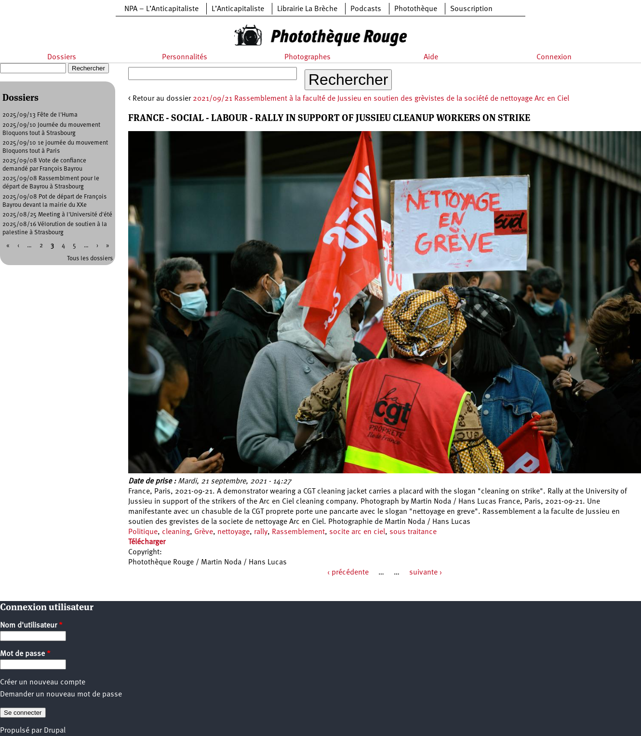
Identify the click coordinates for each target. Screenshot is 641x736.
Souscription (471, 9)
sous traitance (413, 532)
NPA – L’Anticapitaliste (161, 9)
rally (260, 532)
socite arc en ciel (357, 532)
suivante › (425, 572)
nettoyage (233, 532)
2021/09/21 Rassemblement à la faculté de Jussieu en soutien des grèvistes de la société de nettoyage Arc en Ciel (381, 99)
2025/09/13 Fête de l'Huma (40, 115)
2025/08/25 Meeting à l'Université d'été (57, 215)
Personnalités (184, 57)
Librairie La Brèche (307, 9)
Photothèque (415, 9)
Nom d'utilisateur (31, 625)
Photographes (307, 57)
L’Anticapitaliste (238, 9)
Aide (431, 57)
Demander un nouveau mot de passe (61, 694)
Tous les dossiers (90, 258)
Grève (203, 532)
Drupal (55, 731)
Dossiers (61, 57)
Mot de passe (25, 654)
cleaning (176, 532)
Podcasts (365, 9)
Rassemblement (298, 532)
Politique (143, 532)
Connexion (554, 57)
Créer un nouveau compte (42, 682)
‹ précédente (348, 572)
